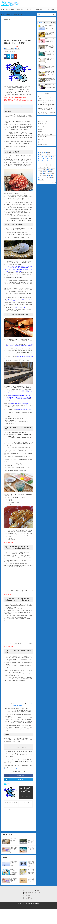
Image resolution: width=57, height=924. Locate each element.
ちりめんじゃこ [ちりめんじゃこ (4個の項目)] (48, 154)
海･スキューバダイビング (44, 134)
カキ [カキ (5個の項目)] (49, 158)
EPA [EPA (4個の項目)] (44, 152)
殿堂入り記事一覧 (21, 9)
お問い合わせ (39, 892)
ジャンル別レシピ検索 (49, 9)
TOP (2, 13)
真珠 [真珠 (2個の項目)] (49, 175)
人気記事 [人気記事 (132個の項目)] (50, 171)
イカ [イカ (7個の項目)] (44, 156)
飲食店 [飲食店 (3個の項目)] (48, 177)
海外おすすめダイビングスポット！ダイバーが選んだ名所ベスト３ (47, 109)
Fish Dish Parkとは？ (10, 9)
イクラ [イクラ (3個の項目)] (48, 156)
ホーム (2, 9)
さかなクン (12, 48)
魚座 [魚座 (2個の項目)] (52, 177)
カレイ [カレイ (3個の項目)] (44, 160)
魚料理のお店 (42, 144)
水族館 (40, 131)
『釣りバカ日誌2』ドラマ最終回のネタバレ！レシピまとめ (47, 113)
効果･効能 (41, 129)
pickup (6, 48)
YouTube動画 (38, 9)
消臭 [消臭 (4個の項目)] (40, 175)
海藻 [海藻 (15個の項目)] (48, 173)
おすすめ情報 (30, 9)
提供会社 (39, 890)
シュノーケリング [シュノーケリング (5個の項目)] (42, 165)
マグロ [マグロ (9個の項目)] (40, 171)
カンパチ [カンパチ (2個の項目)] (49, 160)
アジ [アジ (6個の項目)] (54, 154)
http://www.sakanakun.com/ (10, 768)
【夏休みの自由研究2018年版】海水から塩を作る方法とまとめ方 (47, 105)
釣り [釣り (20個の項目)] (43, 177)
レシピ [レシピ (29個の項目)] (45, 171)
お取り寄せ (41, 123)
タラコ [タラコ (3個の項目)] (40, 167)
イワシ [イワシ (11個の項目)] (53, 156)
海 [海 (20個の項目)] (44, 173)
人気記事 (17, 48)
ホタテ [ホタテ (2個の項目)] (53, 169)
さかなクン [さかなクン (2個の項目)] (41, 154)
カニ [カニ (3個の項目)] (40, 160)
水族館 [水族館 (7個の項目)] (40, 173)
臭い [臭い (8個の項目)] (53, 175)
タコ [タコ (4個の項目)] (53, 165)
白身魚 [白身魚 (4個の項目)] (44, 175)
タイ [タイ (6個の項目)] (49, 165)
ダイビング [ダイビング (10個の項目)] (46, 167)
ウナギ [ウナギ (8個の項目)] (40, 158)
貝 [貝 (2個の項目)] (39, 177)
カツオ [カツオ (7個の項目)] (53, 158)
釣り (40, 139)
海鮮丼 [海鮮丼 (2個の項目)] (52, 173)
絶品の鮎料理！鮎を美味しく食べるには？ (46, 97)
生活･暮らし (41, 136)
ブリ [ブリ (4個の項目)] (49, 169)
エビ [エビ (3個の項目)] (45, 158)
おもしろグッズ (42, 121)
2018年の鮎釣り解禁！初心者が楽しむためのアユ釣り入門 (47, 101)
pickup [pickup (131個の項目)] (48, 152)
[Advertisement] (18, 29)
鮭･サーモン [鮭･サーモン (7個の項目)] (41, 179)
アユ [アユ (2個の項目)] (40, 156)
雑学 (6, 13)
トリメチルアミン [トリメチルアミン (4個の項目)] (42, 169)
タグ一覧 (54, 182)
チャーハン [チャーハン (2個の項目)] (52, 167)
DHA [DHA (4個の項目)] (40, 152)
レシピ (40, 126)
